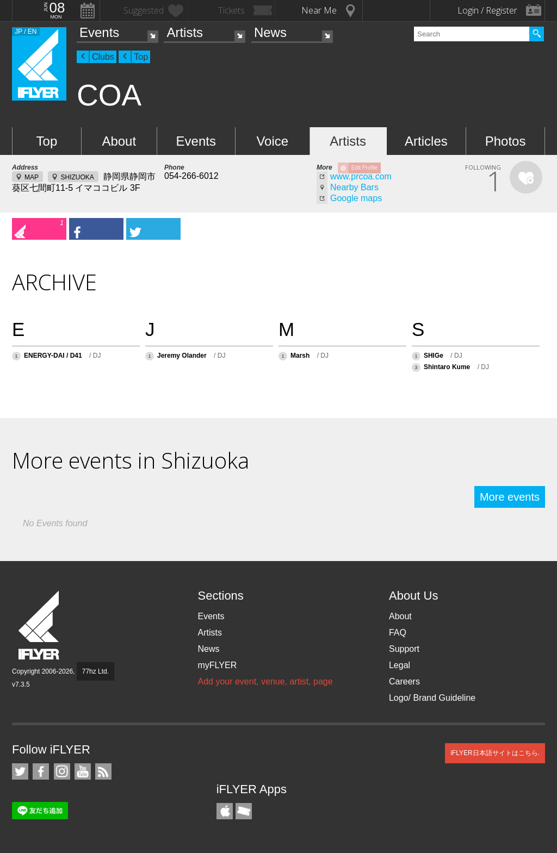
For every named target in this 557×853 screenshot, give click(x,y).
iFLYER (40, 625)
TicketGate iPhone (244, 811)
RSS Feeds (103, 771)
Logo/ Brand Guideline (432, 697)
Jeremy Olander (182, 355)
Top (141, 56)
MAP (31, 177)
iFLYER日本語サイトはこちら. (495, 753)
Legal (399, 665)
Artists (184, 32)
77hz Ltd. (95, 671)
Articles (426, 141)
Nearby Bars (354, 187)
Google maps (356, 198)
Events (99, 32)
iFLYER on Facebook (41, 771)
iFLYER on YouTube (83, 771)
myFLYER (217, 665)
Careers (404, 681)
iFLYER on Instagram (62, 771)
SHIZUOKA (77, 177)
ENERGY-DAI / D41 (53, 355)
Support (404, 648)
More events (510, 497)
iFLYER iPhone (224, 811)
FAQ (397, 632)
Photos (505, 141)
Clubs (103, 56)
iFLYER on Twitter (20, 771)
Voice (272, 141)
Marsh (300, 355)
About (119, 141)
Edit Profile (364, 168)
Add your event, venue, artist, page (264, 681)
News (270, 32)
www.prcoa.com (361, 176)
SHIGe (433, 355)
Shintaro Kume (447, 367)
